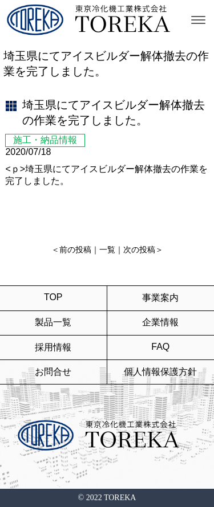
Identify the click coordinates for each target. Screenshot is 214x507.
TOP (53, 297)
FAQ (160, 346)
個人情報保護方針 (160, 372)
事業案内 (160, 297)
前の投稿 (75, 250)
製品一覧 (53, 322)
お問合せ (53, 372)
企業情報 (160, 322)
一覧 (107, 250)
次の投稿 (139, 250)
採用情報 (53, 347)
